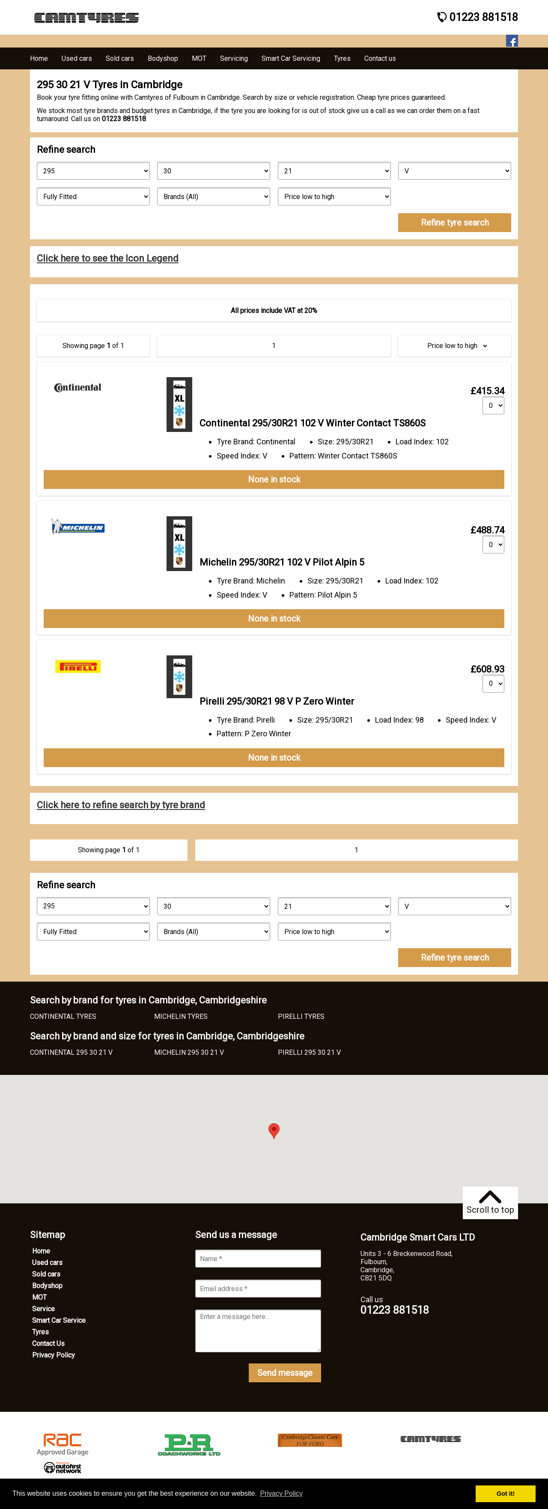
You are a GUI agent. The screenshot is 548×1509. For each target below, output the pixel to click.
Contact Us (48, 1343)
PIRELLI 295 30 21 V (309, 1052)
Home (41, 1251)
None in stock (274, 479)
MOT (39, 1297)
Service (43, 1309)
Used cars (47, 1263)
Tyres (40, 1332)
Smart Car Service (59, 1320)
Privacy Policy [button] (281, 1493)
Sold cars (46, 1274)
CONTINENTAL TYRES (63, 1016)
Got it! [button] (506, 1493)
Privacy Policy (53, 1355)
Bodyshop (47, 1286)
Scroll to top (490, 1203)
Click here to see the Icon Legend (108, 258)
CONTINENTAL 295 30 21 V (71, 1052)
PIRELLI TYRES (301, 1016)
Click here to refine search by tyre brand (121, 805)
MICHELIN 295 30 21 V (189, 1052)
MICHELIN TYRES (181, 1016)
